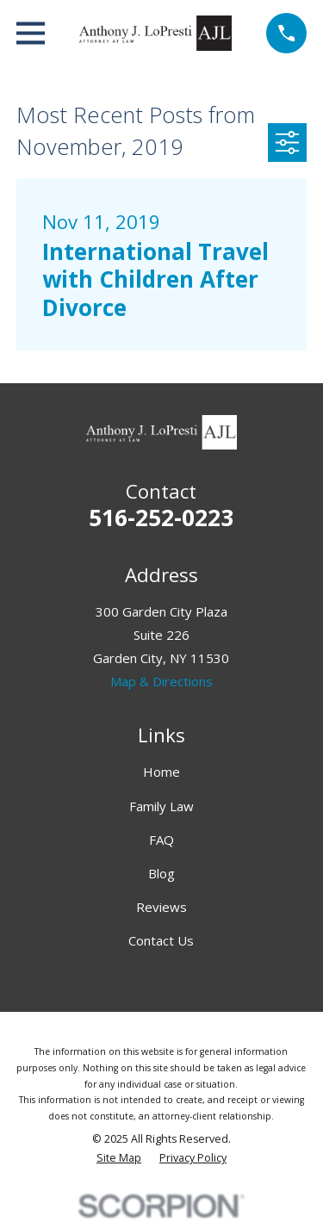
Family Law (161, 806)
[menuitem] (118, 1159)
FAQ (161, 839)
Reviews (161, 906)
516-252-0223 (161, 517)
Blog (161, 873)
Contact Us (161, 940)
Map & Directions (161, 681)
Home (161, 771)
